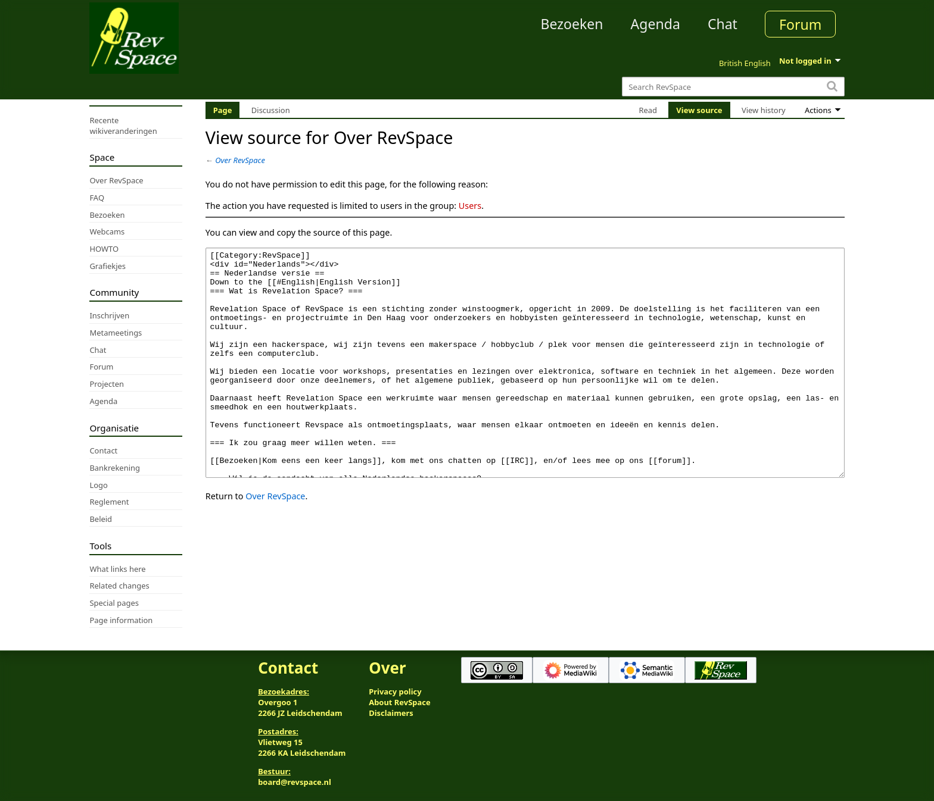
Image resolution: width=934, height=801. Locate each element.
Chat (722, 23)
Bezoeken (572, 23)
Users (470, 205)
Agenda (655, 23)
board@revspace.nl (294, 782)
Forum (800, 24)
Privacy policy (395, 691)
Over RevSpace (240, 160)
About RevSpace (400, 702)
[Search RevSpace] (733, 86)
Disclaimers (391, 713)
